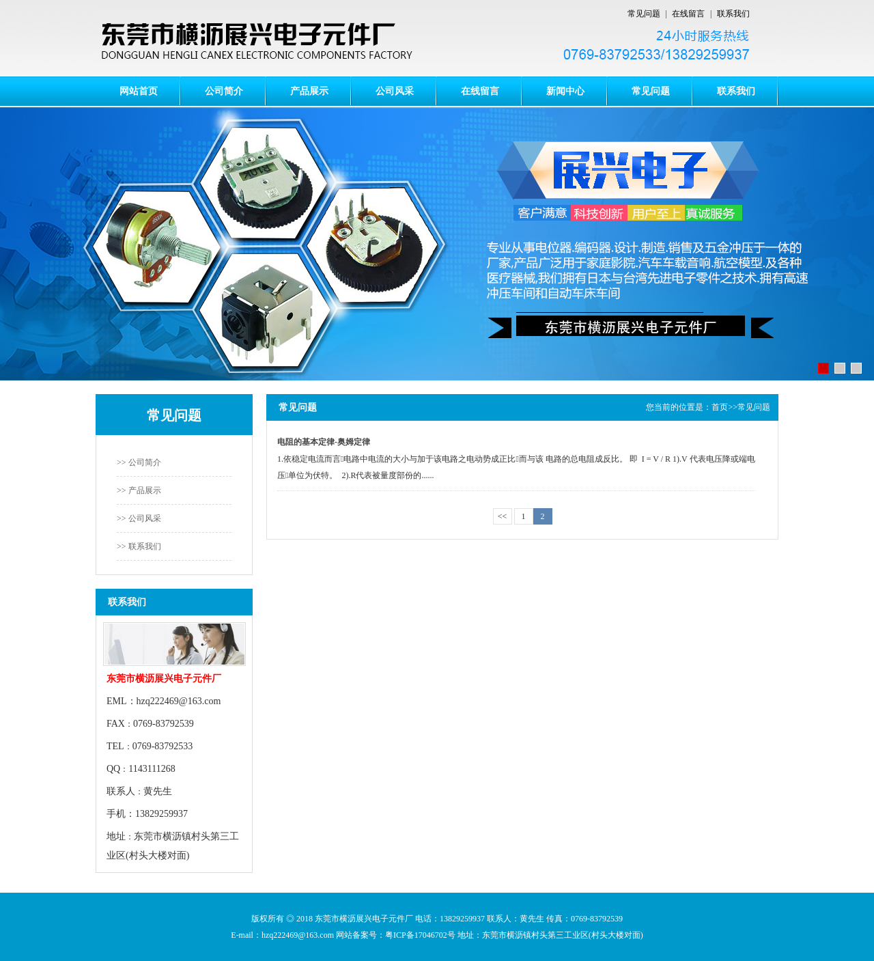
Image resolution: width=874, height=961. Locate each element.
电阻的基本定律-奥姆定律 (323, 442)
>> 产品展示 (139, 490)
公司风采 (395, 90)
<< (502, 516)
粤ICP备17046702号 (420, 935)
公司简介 (224, 90)
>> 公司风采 (139, 518)
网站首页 (138, 90)
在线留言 (688, 13)
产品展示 (309, 90)
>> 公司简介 (139, 462)
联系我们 (733, 13)
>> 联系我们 (139, 546)
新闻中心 (565, 90)
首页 (719, 407)
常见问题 (644, 13)
